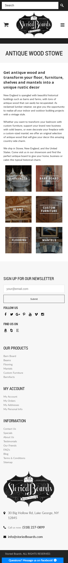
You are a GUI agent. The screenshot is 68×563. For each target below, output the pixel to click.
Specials (7, 433)
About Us (8, 437)
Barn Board (9, 356)
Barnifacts (9, 377)
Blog (5, 454)
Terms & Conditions (14, 458)
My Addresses (11, 405)
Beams (7, 360)
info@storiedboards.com (25, 536)
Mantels (7, 368)
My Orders (9, 400)
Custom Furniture (13, 372)
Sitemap (8, 462)
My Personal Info (12, 409)
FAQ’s (6, 449)
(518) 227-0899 (33, 527)
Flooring (8, 364)
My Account (10, 396)
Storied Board (34, 24)
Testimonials (10, 441)
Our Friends (10, 445)
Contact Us (9, 428)
